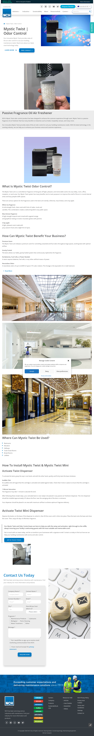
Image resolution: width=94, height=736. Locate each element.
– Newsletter (67, 706)
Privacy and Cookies (46, 375)
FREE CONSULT (27, 50)
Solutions (15, 11)
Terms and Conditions (80, 707)
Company (51, 700)
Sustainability (37, 11)
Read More (8, 271)
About (46, 11)
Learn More (11, 50)
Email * (28, 599)
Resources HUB (67, 698)
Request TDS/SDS (68, 6)
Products (51, 703)
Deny (47, 371)
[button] (68, 360)
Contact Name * (31, 591)
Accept (32, 371)
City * (10, 606)
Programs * (12, 616)
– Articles (65, 700)
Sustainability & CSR (53, 707)
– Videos (65, 709)
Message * (11, 627)
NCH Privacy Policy (83, 698)
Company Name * (14, 591)
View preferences (62, 371)
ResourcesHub (55, 11)
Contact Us (80, 713)
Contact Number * (14, 599)
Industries (25, 11)
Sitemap (80, 710)
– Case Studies (67, 703)
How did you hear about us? (32, 607)
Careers (65, 11)
